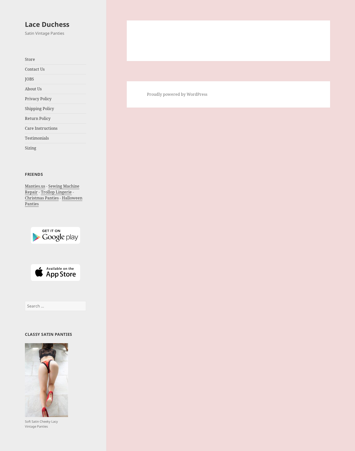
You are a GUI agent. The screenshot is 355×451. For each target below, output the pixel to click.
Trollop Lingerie (56, 192)
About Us (33, 89)
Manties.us (35, 186)
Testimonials (37, 138)
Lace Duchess (47, 24)
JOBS (29, 79)
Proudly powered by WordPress (177, 94)
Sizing (30, 148)
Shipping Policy (39, 108)
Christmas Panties (42, 198)
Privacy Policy (38, 98)
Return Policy (38, 118)
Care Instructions (41, 128)
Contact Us (35, 69)
